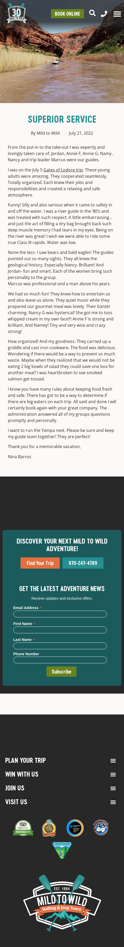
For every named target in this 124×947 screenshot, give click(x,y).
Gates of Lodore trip (63, 170)
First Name (24, 623)
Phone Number (26, 654)
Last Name (24, 639)
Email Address (27, 607)
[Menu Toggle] (117, 14)
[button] (113, 760)
